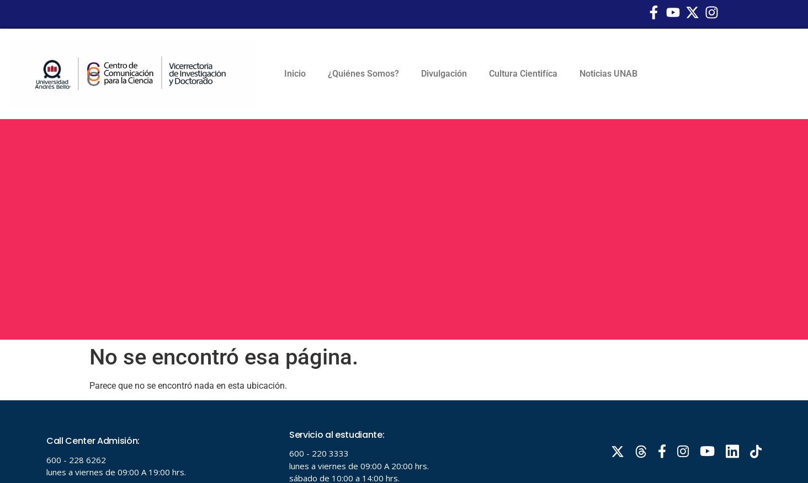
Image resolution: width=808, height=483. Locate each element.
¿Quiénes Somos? (363, 73)
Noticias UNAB (608, 73)
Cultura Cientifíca (523, 73)
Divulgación (444, 73)
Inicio (295, 73)
